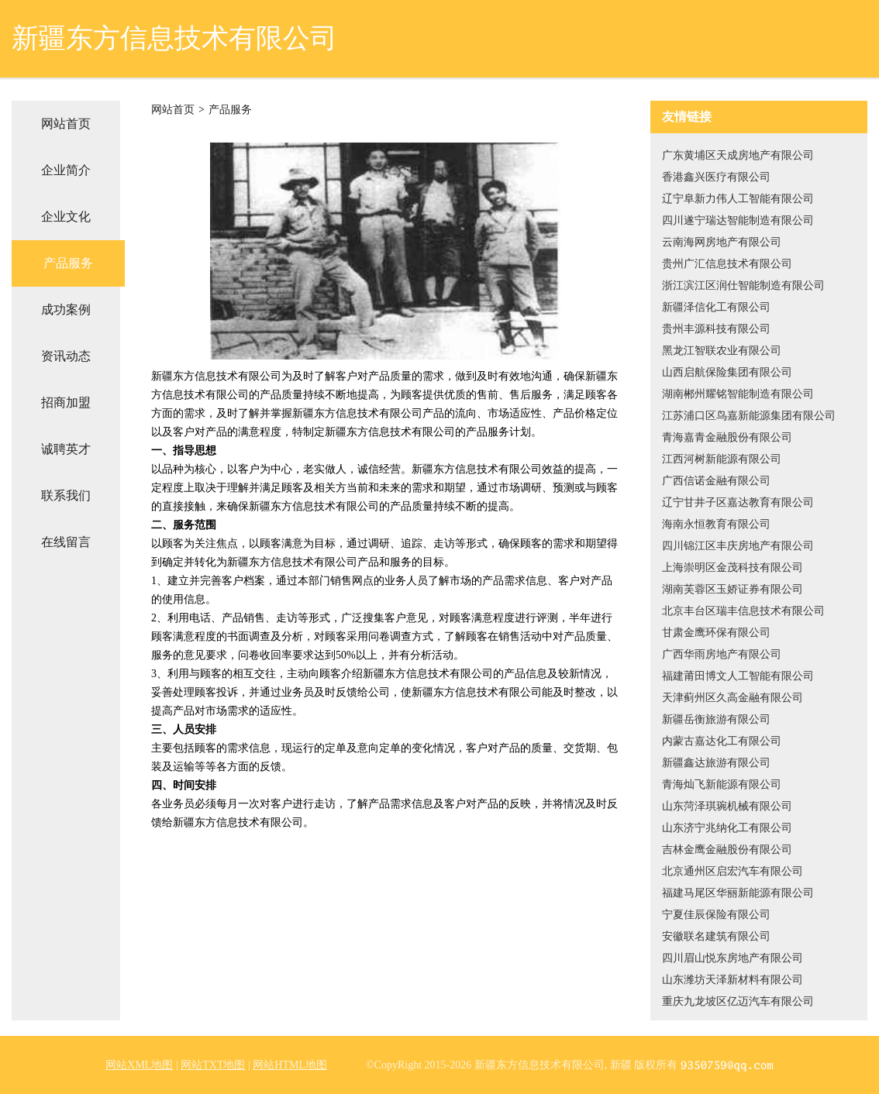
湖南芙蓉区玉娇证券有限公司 (732, 589)
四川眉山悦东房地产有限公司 (732, 958)
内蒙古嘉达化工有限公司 (721, 741)
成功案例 (66, 309)
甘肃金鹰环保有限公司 (716, 632)
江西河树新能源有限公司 (721, 459)
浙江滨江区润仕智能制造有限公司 (743, 285)
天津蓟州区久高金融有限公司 (732, 698)
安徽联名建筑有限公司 (716, 936)
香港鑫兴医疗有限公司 (716, 177)
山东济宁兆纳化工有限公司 (727, 828)
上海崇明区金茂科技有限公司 (732, 567)
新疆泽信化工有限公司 (716, 307)
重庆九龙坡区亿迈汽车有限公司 (738, 1001)
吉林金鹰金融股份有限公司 (727, 849)
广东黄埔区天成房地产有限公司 (738, 155)
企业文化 (66, 216)
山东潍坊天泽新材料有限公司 (732, 980)
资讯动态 (66, 356)
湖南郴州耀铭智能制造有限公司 (738, 394)
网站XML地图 (139, 1065)
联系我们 (66, 495)
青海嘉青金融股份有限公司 (727, 437)
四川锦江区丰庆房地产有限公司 (738, 546)
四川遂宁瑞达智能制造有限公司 (738, 220)
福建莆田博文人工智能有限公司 (738, 676)
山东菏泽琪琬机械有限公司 (727, 806)
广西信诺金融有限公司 (716, 481)
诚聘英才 (66, 449)
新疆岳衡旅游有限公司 (716, 719)
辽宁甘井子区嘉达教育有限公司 (738, 502)
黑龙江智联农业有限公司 (721, 350)
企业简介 (66, 170)
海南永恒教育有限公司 (716, 524)
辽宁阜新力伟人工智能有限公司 (738, 199)
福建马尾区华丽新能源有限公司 (738, 893)
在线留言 (66, 542)
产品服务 (68, 263)
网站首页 (66, 123)
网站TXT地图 (213, 1065)
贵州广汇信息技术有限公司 (727, 264)
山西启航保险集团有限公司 (727, 372)
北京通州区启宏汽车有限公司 (732, 871)
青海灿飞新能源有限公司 (721, 784)
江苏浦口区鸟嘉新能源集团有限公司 (749, 415)
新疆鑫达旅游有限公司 (716, 763)
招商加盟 (66, 402)
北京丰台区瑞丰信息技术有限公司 (743, 611)
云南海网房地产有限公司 (721, 242)
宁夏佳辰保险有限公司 (716, 914)
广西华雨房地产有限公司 (721, 654)
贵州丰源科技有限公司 (716, 329)
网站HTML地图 (290, 1065)
